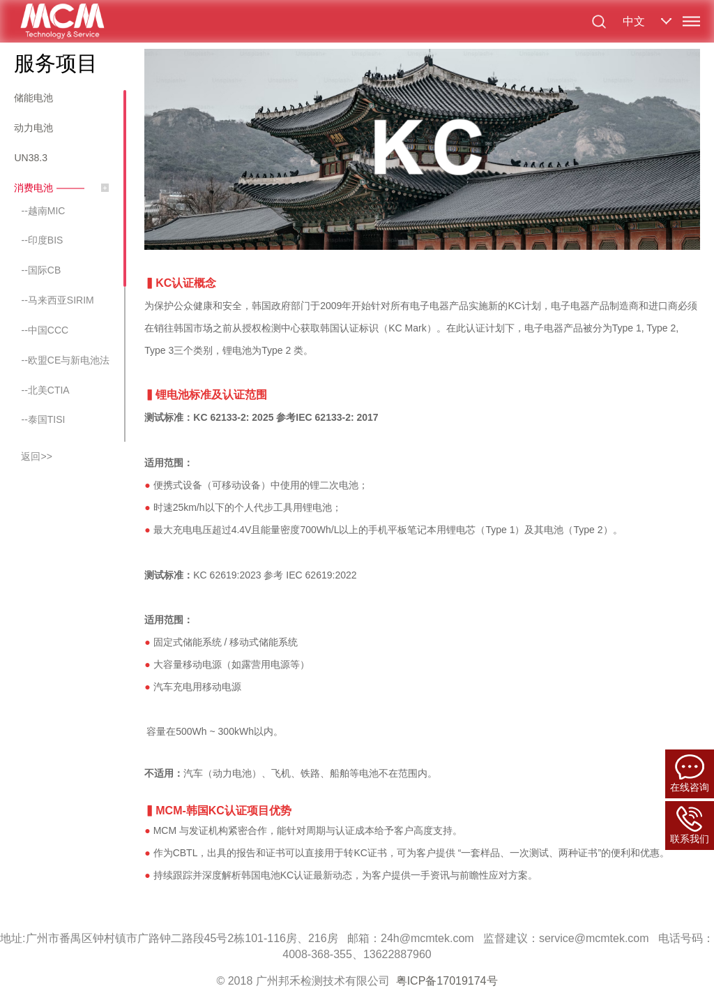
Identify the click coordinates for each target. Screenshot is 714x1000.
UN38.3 (30, 157)
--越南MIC (43, 210)
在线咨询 (689, 773)
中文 (634, 21)
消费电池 (33, 187)
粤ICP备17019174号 (447, 981)
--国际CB (41, 270)
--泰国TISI (43, 419)
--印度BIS (42, 240)
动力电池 (33, 127)
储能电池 (33, 97)
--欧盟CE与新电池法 (65, 360)
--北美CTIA (45, 390)
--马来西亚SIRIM (57, 300)
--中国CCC (44, 330)
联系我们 (689, 825)
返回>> (36, 456)
